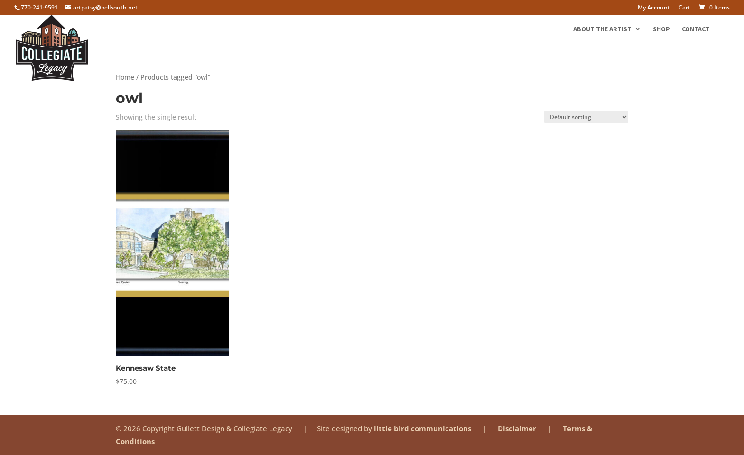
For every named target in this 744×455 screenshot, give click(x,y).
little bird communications (423, 428)
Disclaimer (518, 428)
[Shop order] (586, 117)
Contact (696, 29)
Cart (684, 8)
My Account (654, 8)
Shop (661, 29)
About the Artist (602, 29)
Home (125, 77)
